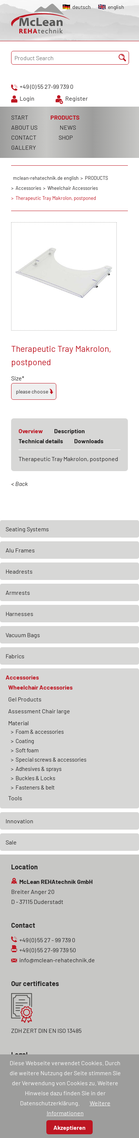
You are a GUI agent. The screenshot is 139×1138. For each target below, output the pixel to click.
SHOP (66, 137)
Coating (25, 740)
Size (24, 378)
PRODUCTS (65, 117)
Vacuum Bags (23, 634)
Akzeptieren (69, 1127)
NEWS (68, 127)
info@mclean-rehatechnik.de (57, 959)
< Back (19, 483)
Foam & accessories (40, 731)
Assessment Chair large (39, 710)
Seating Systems (27, 528)
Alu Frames (20, 550)
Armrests (18, 592)
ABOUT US (24, 127)
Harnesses (19, 613)
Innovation (19, 820)
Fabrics (15, 655)
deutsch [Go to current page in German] (81, 7)
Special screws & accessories (51, 759)
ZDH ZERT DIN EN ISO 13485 (46, 1030)
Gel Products (25, 699)
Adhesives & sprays (39, 768)
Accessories (22, 677)
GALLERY (23, 147)
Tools (15, 797)
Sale (11, 842)
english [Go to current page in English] (116, 7)
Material (18, 722)
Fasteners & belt (35, 787)
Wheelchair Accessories (40, 687)
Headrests (19, 571)
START (19, 117)
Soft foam (27, 750)
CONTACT (23, 137)
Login (27, 98)
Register (76, 98)
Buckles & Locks (35, 778)
